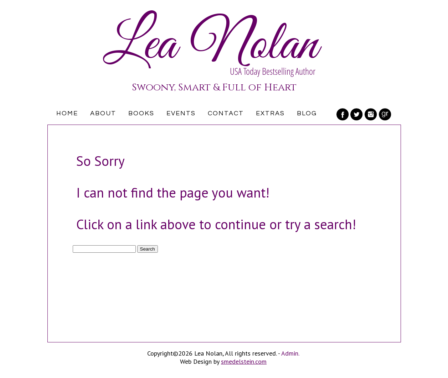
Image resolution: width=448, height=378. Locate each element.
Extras (270, 113)
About (103, 113)
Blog (307, 113)
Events (181, 113)
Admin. (290, 353)
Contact (226, 113)
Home (67, 113)
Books (141, 113)
